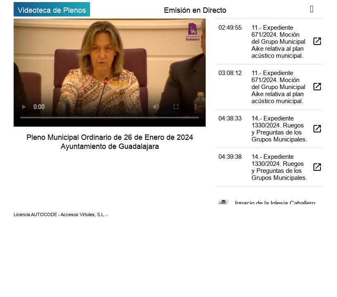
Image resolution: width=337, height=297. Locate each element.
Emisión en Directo (195, 10)
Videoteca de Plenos (52, 10)
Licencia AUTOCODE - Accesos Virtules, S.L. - (61, 214)
